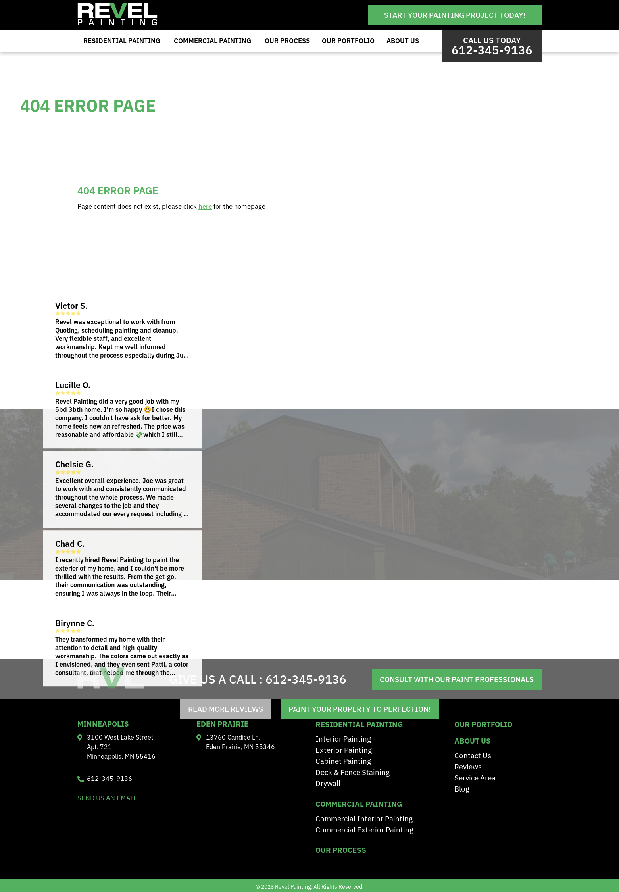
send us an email (106, 797)
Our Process (287, 40)
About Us (402, 40)
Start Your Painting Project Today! (455, 15)
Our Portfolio (348, 40)
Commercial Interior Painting (364, 818)
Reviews (468, 766)
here (205, 205)
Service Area (475, 777)
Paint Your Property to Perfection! (359, 709)
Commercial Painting (212, 40)
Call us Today (492, 46)
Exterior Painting (343, 749)
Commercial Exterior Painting (364, 829)
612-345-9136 (305, 678)
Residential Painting (121, 40)
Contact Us (472, 755)
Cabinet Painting (343, 760)
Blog (461, 788)
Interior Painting (343, 738)
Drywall (327, 782)
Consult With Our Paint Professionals (457, 679)
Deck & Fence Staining (352, 771)
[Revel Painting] (117, 22)
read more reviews (225, 709)
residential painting (359, 723)
